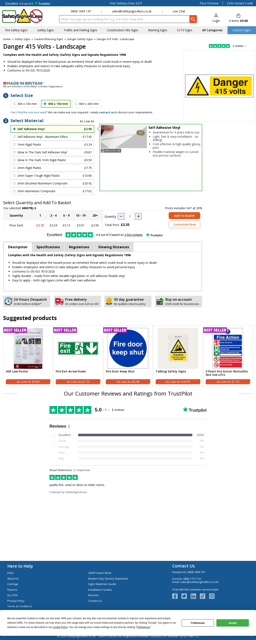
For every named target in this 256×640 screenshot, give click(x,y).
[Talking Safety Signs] (178, 356)
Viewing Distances (113, 247)
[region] (28, 348)
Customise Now (184, 224)
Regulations (79, 247)
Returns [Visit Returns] (12, 590)
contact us (106, 112)
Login (216, 21)
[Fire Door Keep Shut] (128, 356)
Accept (233, 623)
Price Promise (209, 3)
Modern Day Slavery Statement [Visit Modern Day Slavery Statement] (108, 578)
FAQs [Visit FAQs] (10, 573)
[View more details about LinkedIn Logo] (195, 596)
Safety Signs (22, 39)
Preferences (198, 623)
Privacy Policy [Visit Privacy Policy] (16, 601)
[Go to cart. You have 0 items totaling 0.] (238, 18)
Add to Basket (184, 216)
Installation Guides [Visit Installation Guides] (100, 590)
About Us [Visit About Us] (13, 578)
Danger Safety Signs (80, 39)
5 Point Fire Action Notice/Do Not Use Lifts (227, 373)
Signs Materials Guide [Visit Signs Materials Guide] (102, 584)
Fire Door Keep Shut (120, 371)
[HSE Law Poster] (28, 356)
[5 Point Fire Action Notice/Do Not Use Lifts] (228, 356)
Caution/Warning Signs (48, 39)
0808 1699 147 (81, 11)
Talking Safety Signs (171, 371)
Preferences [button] (143, 627)
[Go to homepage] (26, 16)
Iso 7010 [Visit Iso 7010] (12, 595)
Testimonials (27, 3)
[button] (216, 18)
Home (7, 39)
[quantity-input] (129, 216)
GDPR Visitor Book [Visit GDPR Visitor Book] (99, 573)
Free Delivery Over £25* (126, 3)
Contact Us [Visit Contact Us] (95, 601)
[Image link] (128, 83)
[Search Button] (193, 19)
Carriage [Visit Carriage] (12, 584)
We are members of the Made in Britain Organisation (33, 86)
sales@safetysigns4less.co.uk (131, 11)
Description (17, 247)
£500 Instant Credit (240, 3)
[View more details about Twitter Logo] (186, 596)
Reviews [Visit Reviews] (93, 595)
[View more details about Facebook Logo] (176, 596)
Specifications (48, 247)
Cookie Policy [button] (60, 627)
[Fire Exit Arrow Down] (78, 356)
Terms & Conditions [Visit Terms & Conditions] (19, 606)
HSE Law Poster (17, 371)
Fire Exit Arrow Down (71, 371)
